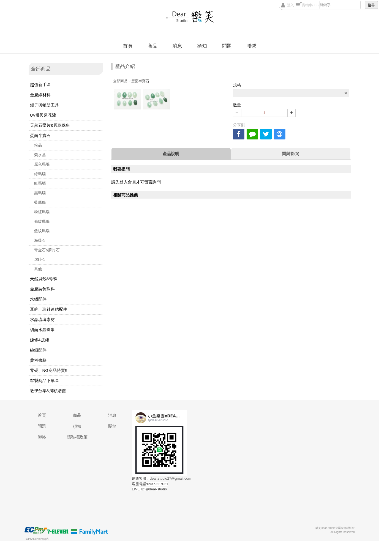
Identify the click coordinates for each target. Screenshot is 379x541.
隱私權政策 (77, 437)
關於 (112, 426)
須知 (202, 46)
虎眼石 (40, 259)
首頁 (128, 46)
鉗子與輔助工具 (44, 105)
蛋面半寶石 (40, 135)
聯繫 (252, 46)
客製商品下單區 (44, 380)
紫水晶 (40, 155)
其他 (38, 269)
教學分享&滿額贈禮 (48, 390)
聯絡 (42, 437)
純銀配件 (38, 350)
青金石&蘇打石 (47, 250)
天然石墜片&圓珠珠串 (50, 125)
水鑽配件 (38, 299)
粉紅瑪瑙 (42, 212)
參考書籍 (38, 360)
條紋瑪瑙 (42, 221)
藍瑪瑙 (40, 202)
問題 (227, 46)
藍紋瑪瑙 (42, 231)
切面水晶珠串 (42, 329)
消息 (177, 46)
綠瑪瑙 (40, 174)
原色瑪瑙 (42, 164)
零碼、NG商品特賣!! (48, 370)
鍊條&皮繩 (39, 339)
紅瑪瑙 (40, 183)
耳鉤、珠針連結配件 (48, 309)
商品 (152, 46)
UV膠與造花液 (43, 115)
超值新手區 (40, 84)
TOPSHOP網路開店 (36, 538)
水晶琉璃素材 (42, 319)
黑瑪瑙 (40, 193)
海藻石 (40, 240)
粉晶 (38, 145)
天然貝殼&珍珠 (44, 278)
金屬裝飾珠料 (42, 289)
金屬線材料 (40, 94)
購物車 (310, 5)
